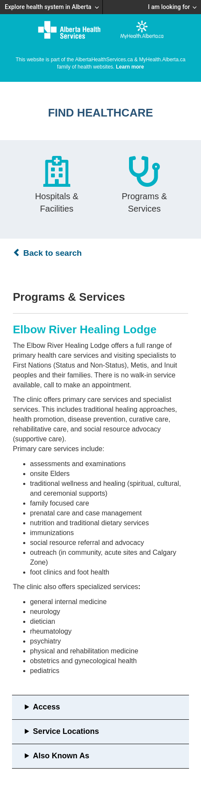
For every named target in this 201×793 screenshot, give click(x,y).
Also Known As (61, 755)
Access (46, 707)
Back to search (47, 252)
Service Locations (66, 731)
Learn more (130, 67)
